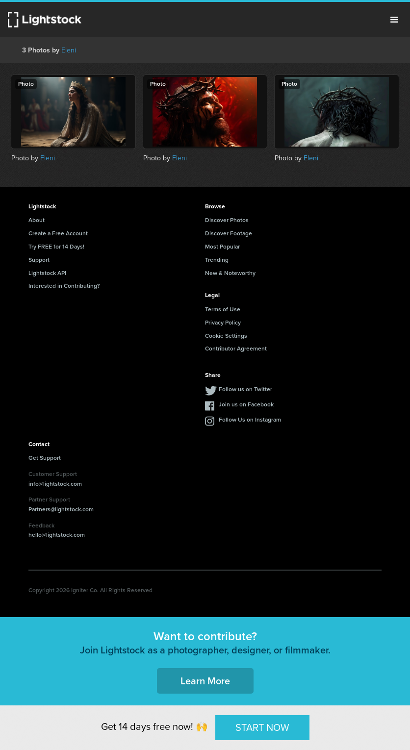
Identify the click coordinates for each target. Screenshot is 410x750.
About (36, 220)
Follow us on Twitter (245, 389)
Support (39, 259)
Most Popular (222, 246)
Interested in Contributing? (64, 285)
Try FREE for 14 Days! (56, 246)
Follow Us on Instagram (250, 419)
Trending (217, 259)
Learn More (205, 681)
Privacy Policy (223, 322)
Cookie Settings (226, 335)
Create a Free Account (58, 233)
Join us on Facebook (246, 404)
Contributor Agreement (236, 348)
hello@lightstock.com (56, 534)
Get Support (44, 457)
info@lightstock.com (55, 483)
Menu (394, 19)
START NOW (262, 727)
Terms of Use (222, 309)
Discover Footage (228, 233)
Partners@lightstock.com (61, 509)
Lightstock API (47, 273)
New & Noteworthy (230, 273)
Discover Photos (227, 220)
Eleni (68, 50)
